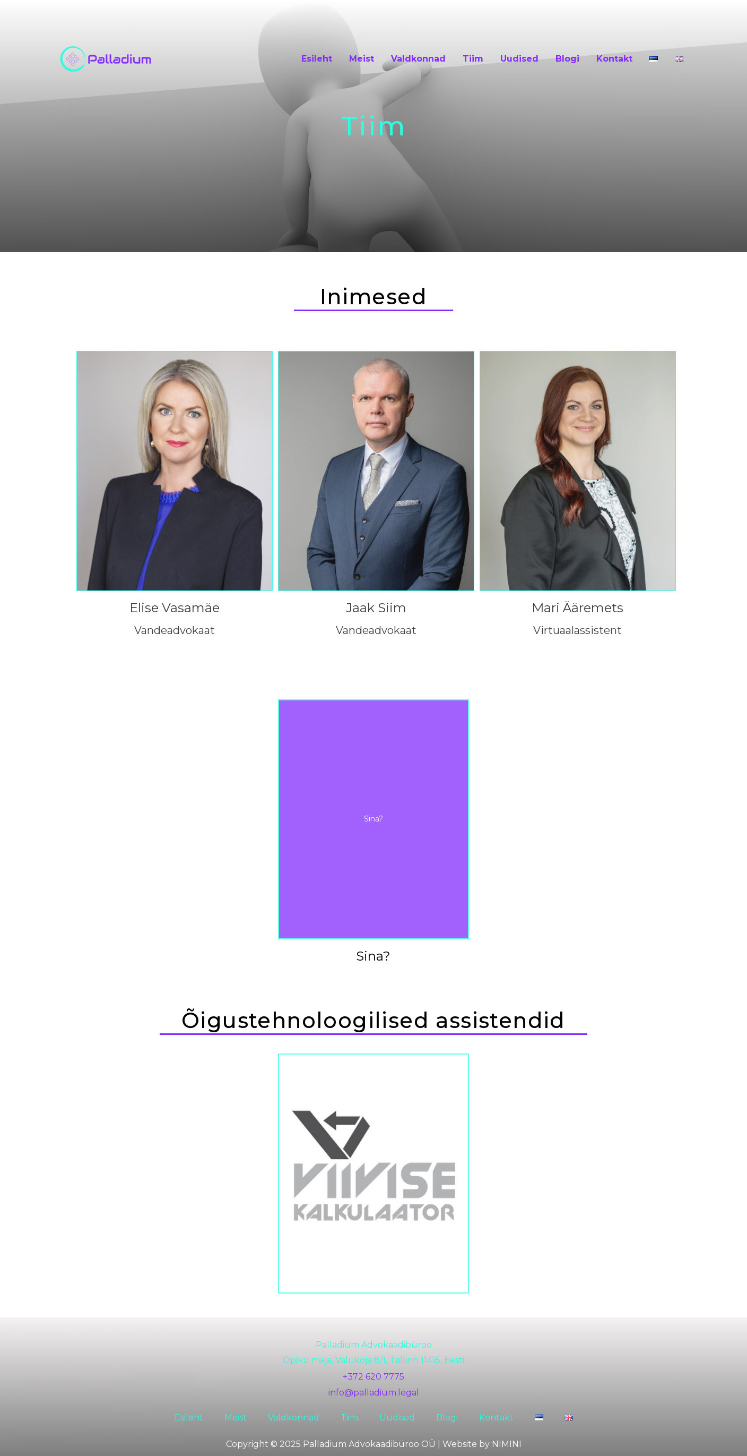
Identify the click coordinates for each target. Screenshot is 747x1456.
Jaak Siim (376, 607)
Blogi (567, 59)
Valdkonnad (418, 59)
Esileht (316, 59)
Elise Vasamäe (174, 607)
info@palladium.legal (373, 1393)
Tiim (473, 59)
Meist (361, 59)
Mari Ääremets (577, 607)
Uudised (519, 59)
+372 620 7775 (373, 1377)
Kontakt (614, 59)
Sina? (373, 956)
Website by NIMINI (482, 1444)
